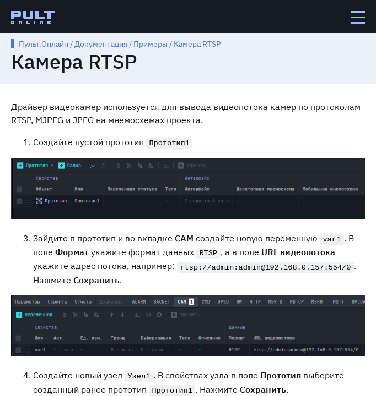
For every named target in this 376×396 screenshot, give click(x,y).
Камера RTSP (197, 44)
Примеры (150, 44)
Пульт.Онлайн (43, 44)
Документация (100, 44)
